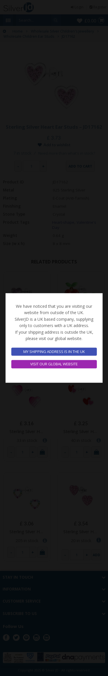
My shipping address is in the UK (54, 351)
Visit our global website (54, 364)
